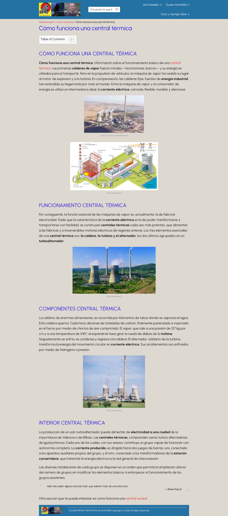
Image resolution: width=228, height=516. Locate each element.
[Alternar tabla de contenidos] (69, 39)
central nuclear (137, 498)
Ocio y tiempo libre (174, 14)
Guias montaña (176, 4)
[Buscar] (117, 9)
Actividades (151, 4)
